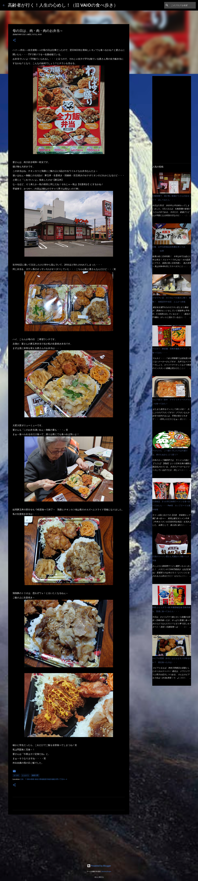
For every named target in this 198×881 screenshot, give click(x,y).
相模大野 (35, 775)
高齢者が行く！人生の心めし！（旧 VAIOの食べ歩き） (63, 4)
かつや (16, 775)
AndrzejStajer (106, 871)
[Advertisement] (68, 838)
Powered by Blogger (99, 866)
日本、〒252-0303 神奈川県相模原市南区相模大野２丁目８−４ (43, 779)
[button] (14, 40)
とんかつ (25, 775)
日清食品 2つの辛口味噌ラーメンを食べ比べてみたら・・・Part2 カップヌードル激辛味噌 (171, 505)
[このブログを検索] (181, 5)
